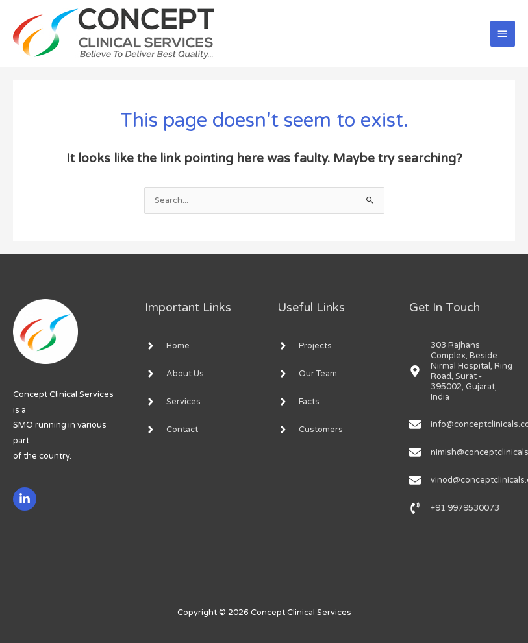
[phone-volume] (454, 508)
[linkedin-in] (26, 499)
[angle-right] (167, 346)
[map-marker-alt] (462, 371)
